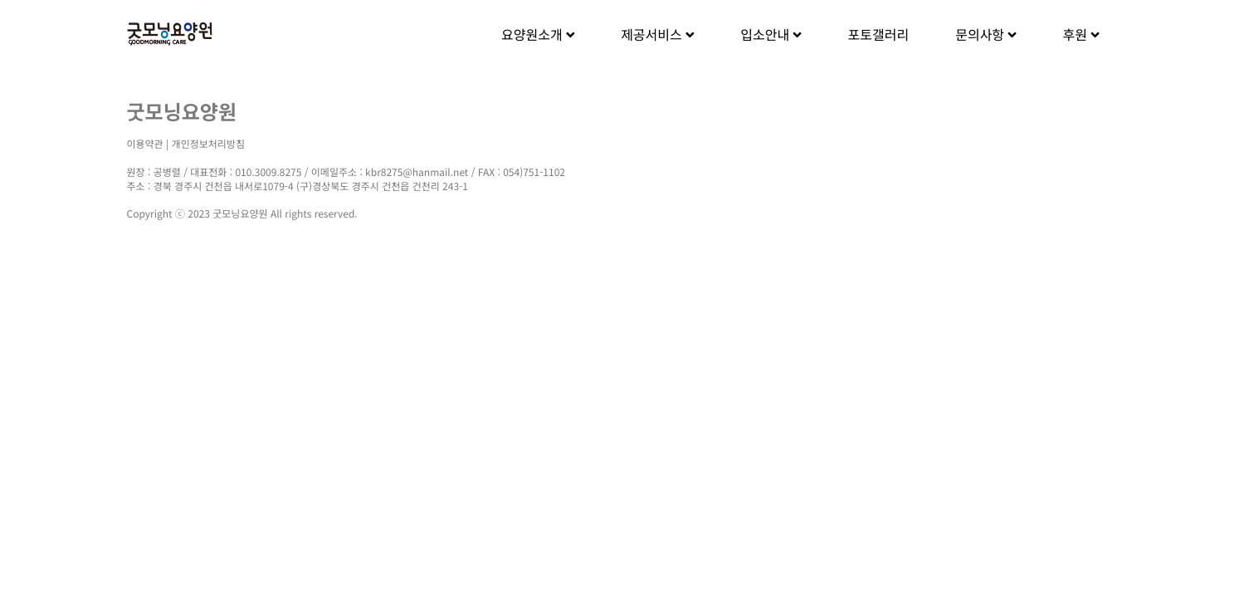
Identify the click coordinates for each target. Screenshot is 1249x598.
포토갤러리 (879, 34)
